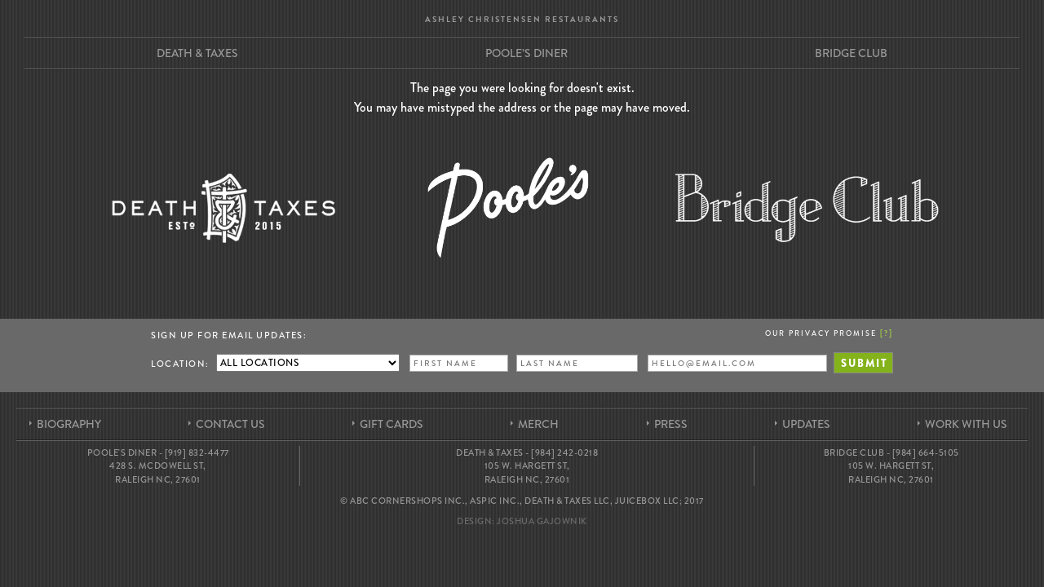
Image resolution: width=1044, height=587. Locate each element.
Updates (806, 424)
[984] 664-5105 (925, 452)
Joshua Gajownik (542, 520)
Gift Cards (391, 424)
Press (671, 424)
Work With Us (966, 424)
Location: (180, 363)
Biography (69, 424)
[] (886, 332)
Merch (538, 424)
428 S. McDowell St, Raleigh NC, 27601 (157, 472)
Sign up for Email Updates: (229, 335)
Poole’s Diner (526, 53)
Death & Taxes (197, 53)
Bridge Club (851, 53)
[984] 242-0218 (564, 452)
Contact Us (230, 424)
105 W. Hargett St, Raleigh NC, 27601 (527, 472)
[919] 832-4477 (197, 452)
